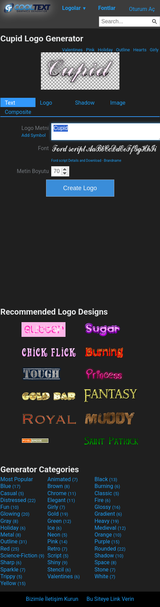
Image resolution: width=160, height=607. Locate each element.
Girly (154, 49)
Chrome (61, 493)
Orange (107, 534)
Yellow (13, 583)
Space (105, 562)
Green (59, 521)
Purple (106, 541)
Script (58, 555)
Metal (10, 534)
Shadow (84, 103)
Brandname (112, 160)
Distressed (17, 500)
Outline (123, 49)
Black (105, 479)
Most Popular (16, 479)
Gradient (108, 514)
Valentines (72, 49)
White (104, 576)
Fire (102, 500)
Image (118, 103)
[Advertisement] (80, 251)
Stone (104, 569)
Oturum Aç (142, 9)
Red (9, 548)
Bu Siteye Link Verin (110, 599)
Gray (9, 521)
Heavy (106, 521)
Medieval (110, 528)
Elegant (61, 500)
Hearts (139, 49)
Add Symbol (33, 135)
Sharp (10, 562)
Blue (10, 486)
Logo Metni (35, 131)
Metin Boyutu (33, 171)
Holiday (105, 49)
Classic (106, 493)
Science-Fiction (22, 555)
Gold (57, 514)
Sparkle (12, 569)
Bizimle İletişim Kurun (52, 599)
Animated (62, 479)
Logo (46, 103)
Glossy (107, 507)
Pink (90, 49)
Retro (57, 548)
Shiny (57, 562)
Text (10, 103)
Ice (54, 528)
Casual (12, 493)
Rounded (110, 548)
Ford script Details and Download (76, 160)
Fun (9, 507)
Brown (58, 486)
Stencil (59, 569)
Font (43, 148)
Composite (18, 112)
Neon (57, 534)
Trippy (11, 576)
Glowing (14, 514)
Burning (107, 486)
